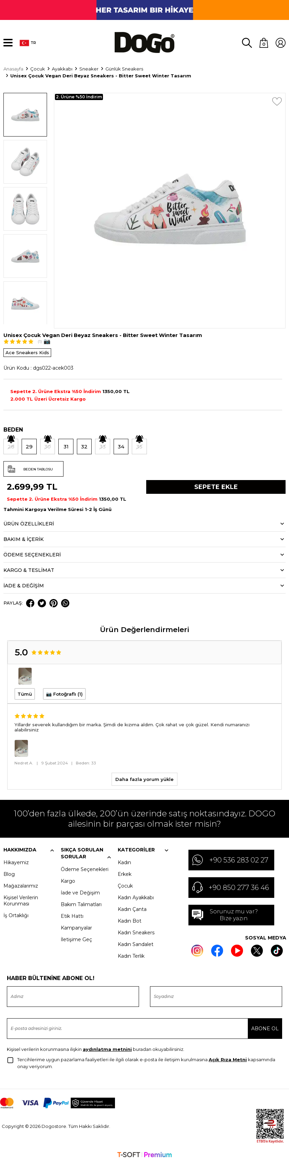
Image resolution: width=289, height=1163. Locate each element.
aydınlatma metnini (107, 1048)
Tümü (25, 693)
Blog (9, 873)
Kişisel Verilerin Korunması (20, 900)
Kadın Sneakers (136, 932)
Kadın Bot (129, 920)
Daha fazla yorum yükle (144, 778)
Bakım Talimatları (81, 904)
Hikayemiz (16, 862)
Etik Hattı (72, 915)
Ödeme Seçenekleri (84, 869)
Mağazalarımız (20, 885)
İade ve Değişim (80, 892)
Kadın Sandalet (135, 944)
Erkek (124, 873)
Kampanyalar (76, 927)
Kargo (68, 880)
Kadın (124, 862)
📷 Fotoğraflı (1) (64, 693)
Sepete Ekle (216, 486)
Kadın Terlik (131, 955)
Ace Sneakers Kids (27, 352)
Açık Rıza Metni (228, 1059)
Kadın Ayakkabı (136, 897)
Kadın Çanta (132, 908)
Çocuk (125, 885)
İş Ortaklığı (15, 915)
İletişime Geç (76, 939)
